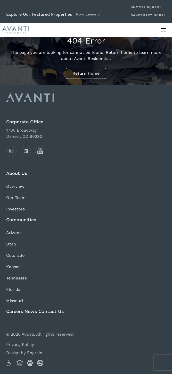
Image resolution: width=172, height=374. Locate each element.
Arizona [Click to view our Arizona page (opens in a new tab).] (14, 232)
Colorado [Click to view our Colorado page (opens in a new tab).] (15, 255)
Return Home (86, 73)
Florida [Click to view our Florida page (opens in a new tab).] (13, 289)
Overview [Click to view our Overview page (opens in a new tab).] (15, 186)
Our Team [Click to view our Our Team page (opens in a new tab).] (16, 197)
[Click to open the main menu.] (163, 30)
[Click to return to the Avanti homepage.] (86, 100)
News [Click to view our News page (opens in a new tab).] (30, 311)
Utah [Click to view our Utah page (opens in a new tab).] (11, 244)
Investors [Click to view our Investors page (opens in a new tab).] (15, 209)
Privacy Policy (20, 344)
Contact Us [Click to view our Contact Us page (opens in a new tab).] (51, 311)
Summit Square (146, 7)
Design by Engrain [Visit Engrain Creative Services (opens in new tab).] (24, 352)
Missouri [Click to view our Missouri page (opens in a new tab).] (14, 300)
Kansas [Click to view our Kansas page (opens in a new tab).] (13, 266)
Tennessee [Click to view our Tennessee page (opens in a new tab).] (16, 278)
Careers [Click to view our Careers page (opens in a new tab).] (14, 311)
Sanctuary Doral (148, 15)
